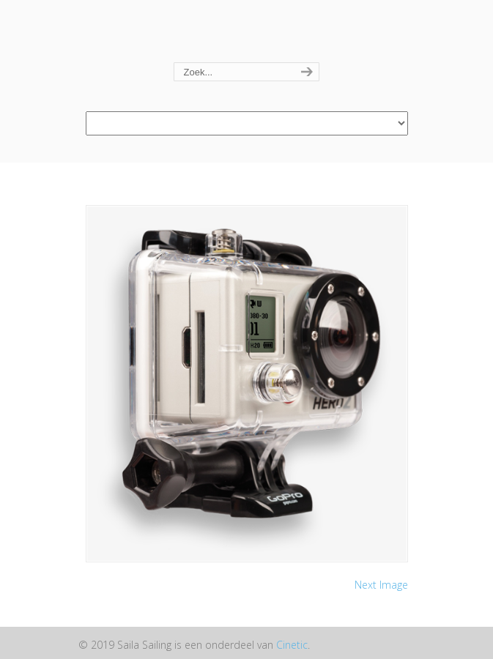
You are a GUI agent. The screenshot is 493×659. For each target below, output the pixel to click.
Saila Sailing (247, 31)
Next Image (381, 585)
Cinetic (292, 645)
